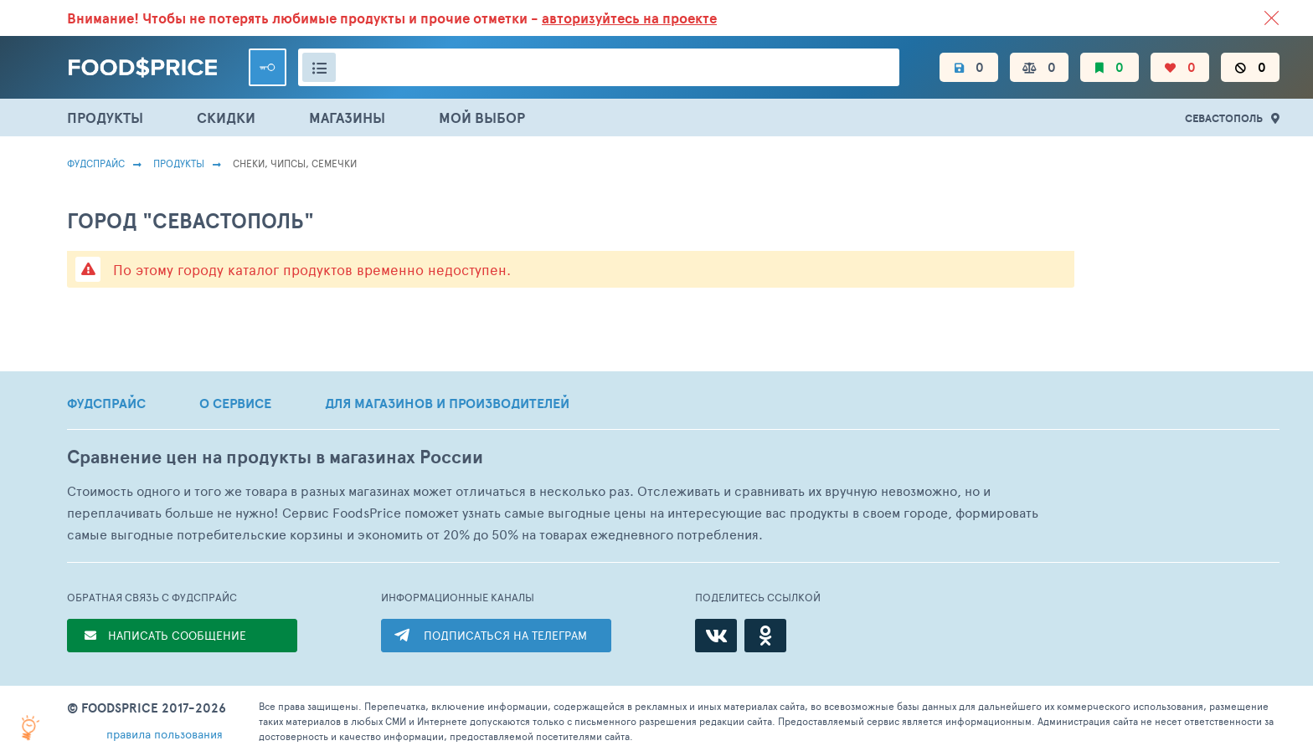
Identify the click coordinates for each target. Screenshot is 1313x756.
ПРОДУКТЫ (105, 117)
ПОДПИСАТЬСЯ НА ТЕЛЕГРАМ (505, 635)
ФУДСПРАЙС (106, 403)
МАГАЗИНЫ (347, 117)
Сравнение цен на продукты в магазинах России (275, 457)
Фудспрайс (96, 163)
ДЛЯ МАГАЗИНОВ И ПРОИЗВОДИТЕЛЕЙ (447, 403)
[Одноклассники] (765, 635)
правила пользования (164, 734)
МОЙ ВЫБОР (482, 117)
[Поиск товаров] (598, 67)
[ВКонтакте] (716, 635)
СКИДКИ (226, 117)
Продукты (178, 163)
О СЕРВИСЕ (235, 403)
